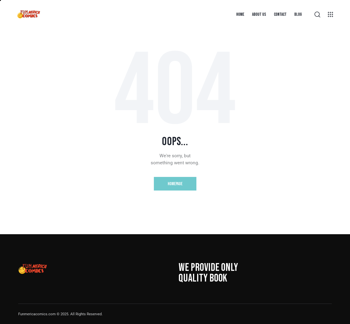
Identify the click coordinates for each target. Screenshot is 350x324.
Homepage (175, 183)
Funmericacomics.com (37, 314)
